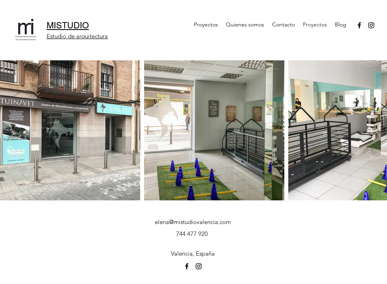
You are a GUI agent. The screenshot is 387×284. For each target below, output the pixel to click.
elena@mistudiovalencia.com (193, 222)
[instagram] (371, 25)
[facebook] (359, 25)
